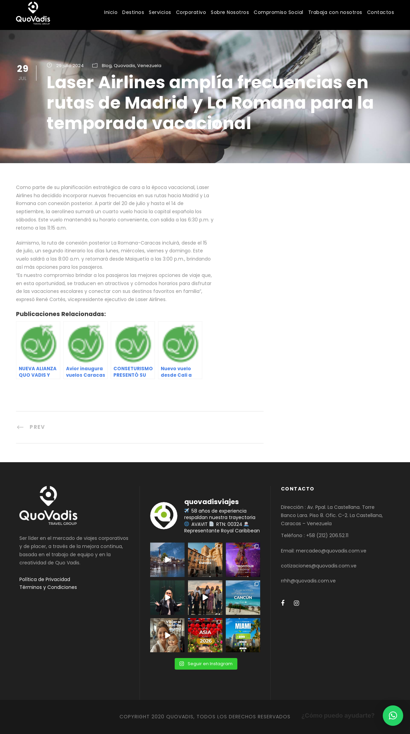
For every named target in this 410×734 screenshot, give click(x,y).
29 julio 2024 (70, 65)
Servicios (160, 12)
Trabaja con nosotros (335, 12)
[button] (393, 715)
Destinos (133, 12)
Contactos (380, 12)
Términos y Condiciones (48, 587)
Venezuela (149, 65)
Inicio (110, 12)
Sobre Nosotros (230, 12)
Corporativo (191, 12)
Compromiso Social (278, 12)
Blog (107, 65)
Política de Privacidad (44, 579)
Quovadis (124, 65)
